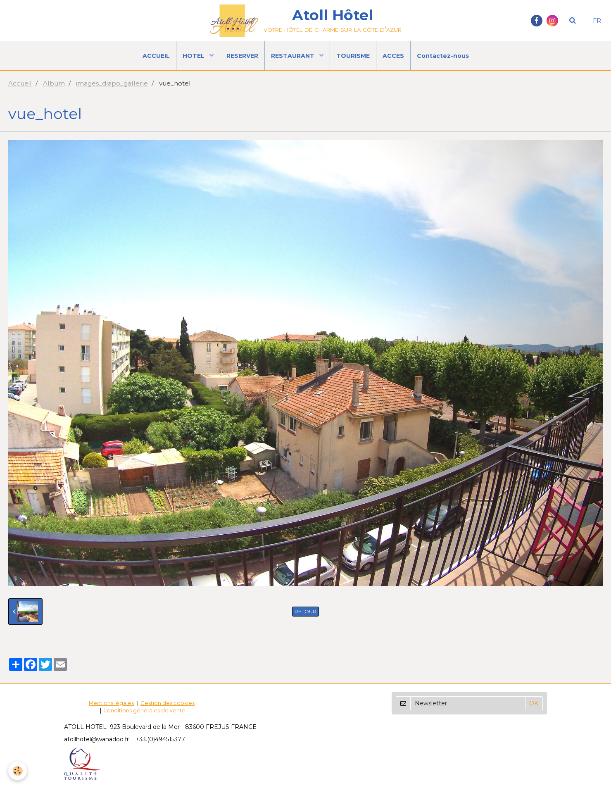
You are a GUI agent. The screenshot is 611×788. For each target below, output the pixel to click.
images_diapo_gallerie (112, 83)
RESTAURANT (293, 56)
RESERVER (242, 56)
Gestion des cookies (167, 703)
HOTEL (194, 56)
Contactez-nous (443, 56)
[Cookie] (17, 771)
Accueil (20, 83)
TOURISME (353, 56)
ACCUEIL (156, 56)
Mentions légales (111, 703)
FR (597, 20)
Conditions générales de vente (144, 710)
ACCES (393, 56)
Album (54, 83)
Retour (305, 611)
